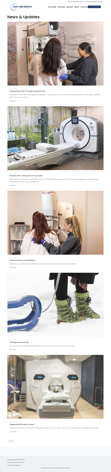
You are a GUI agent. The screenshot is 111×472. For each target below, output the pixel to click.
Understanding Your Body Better (22, 260)
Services (69, 7)
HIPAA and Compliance (13, 465)
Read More (14, 101)
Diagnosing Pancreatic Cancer (22, 424)
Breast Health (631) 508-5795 (94, 1)
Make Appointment (94, 7)
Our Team (61, 7)
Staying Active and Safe (19, 342)
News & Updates (23, 17)
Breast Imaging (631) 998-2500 (76, 1)
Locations (52, 7)
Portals (84, 7)
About (76, 7)
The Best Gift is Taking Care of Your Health (26, 176)
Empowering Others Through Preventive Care (27, 91)
